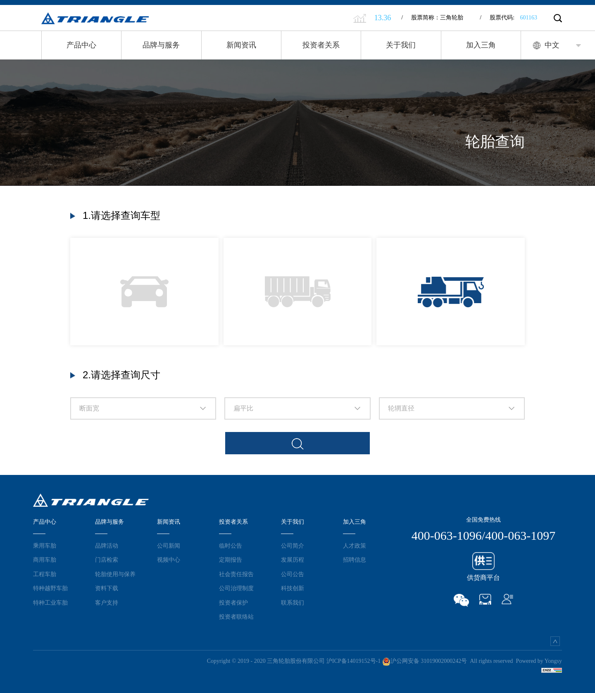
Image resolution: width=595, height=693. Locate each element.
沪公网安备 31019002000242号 (424, 661)
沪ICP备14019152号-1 (353, 661)
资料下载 (106, 588)
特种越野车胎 (50, 588)
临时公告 (230, 545)
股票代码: (508, 17)
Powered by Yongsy (539, 661)
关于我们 (401, 45)
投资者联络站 (236, 616)
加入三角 (481, 45)
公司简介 (292, 545)
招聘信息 (354, 559)
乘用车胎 (44, 545)
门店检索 (106, 559)
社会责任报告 (236, 574)
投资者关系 (321, 45)
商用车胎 (44, 559)
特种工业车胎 (50, 602)
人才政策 (354, 545)
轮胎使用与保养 (115, 574)
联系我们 (292, 602)
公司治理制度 (236, 588)
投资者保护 (233, 602)
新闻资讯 (241, 45)
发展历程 (292, 559)
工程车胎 (44, 574)
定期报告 (230, 559)
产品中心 (81, 45)
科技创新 (292, 588)
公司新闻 (168, 545)
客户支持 (106, 602)
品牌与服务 (161, 45)
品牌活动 (106, 545)
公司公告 (292, 574)
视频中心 (168, 559)
